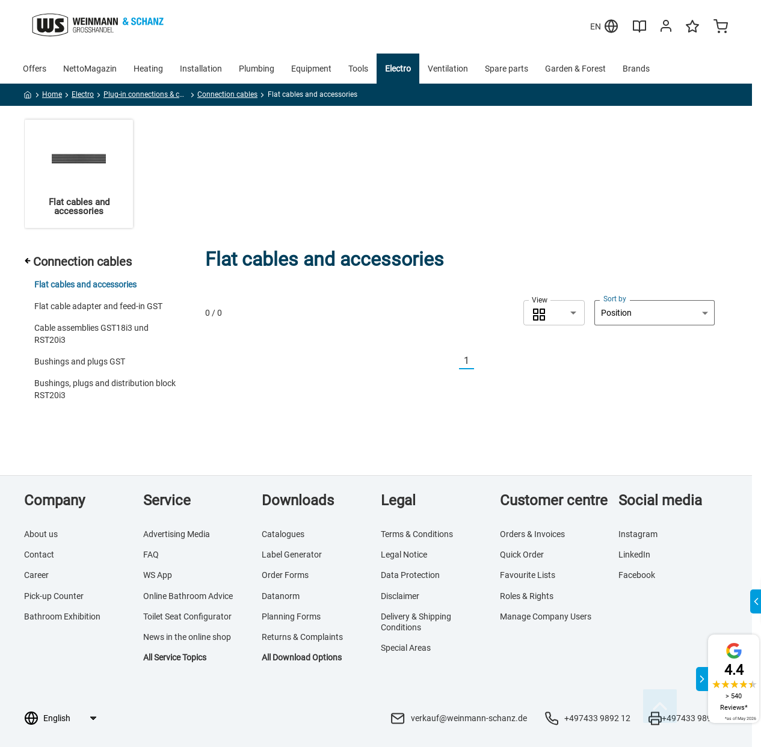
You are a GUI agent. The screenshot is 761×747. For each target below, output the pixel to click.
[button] (554, 312)
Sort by (614, 299)
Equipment (311, 68)
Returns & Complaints (302, 637)
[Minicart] (720, 27)
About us (41, 534)
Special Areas (406, 648)
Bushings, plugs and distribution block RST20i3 (105, 389)
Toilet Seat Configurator (187, 616)
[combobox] (554, 312)
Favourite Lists (527, 575)
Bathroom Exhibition (62, 616)
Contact (39, 554)
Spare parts (506, 68)
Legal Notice (404, 554)
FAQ (151, 554)
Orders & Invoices (532, 534)
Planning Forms (291, 616)
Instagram (638, 534)
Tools (358, 68)
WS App (157, 575)
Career (36, 575)
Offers (34, 68)
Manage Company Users (545, 616)
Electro (398, 68)
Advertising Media (176, 534)
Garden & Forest (575, 68)
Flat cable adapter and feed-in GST (98, 306)
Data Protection (410, 575)
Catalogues (283, 534)
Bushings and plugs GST (79, 361)
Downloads (298, 500)
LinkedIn (634, 554)
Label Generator (292, 554)
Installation (201, 68)
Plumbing (256, 68)
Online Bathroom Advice (188, 596)
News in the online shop (187, 637)
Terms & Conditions (417, 534)
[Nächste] (481, 361)
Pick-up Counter (54, 596)
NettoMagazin (90, 68)
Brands (636, 68)
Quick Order (522, 554)
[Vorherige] (452, 361)
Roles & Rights (526, 596)
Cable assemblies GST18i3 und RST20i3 (91, 334)
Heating (148, 68)
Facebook (636, 575)
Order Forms (285, 575)
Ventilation (448, 68)
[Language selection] (69, 718)
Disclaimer (400, 596)
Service (167, 500)
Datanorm (281, 596)
